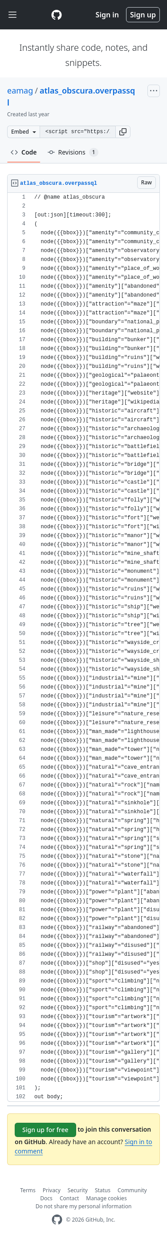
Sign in (107, 15)
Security (78, 1190)
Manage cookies (106, 1198)
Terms (28, 1190)
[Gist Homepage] (56, 14)
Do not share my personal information (84, 1206)
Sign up (143, 15)
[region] (83, 647)
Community (132, 1190)
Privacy (52, 1190)
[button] (122, 132)
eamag (20, 90)
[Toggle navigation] (12, 14)
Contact (69, 1198)
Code (24, 152)
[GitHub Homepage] (57, 1219)
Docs (46, 1198)
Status (102, 1190)
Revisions (73, 152)
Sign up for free (45, 1129)
